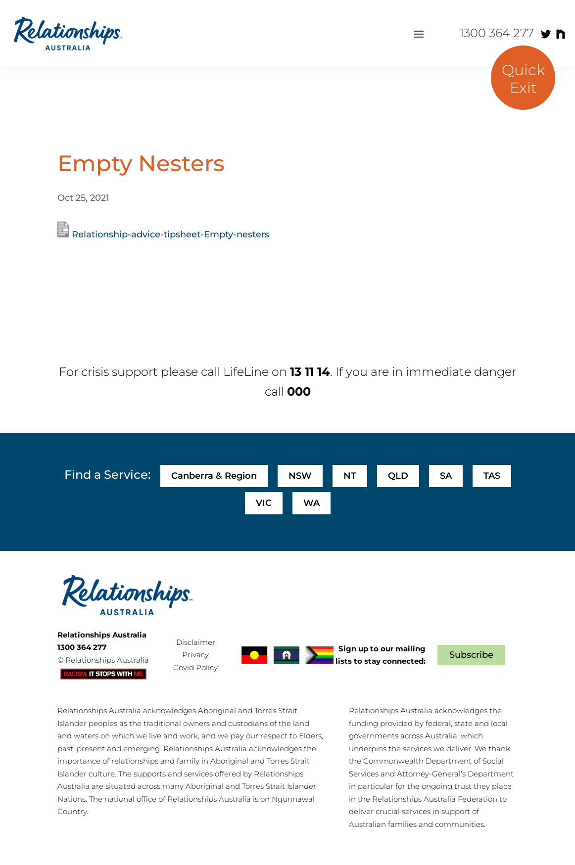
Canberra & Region (214, 475)
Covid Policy (195, 667)
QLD (398, 475)
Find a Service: (107, 474)
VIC (264, 503)
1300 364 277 (497, 33)
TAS (491, 475)
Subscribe (471, 654)
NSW (300, 475)
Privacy (195, 654)
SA (446, 475)
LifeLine (246, 371)
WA (311, 503)
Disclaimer (195, 642)
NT (349, 475)
